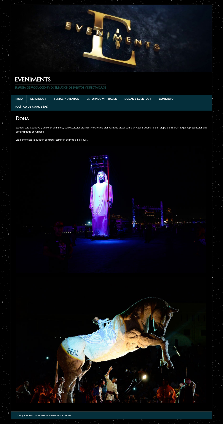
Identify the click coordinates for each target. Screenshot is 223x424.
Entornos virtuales (102, 98)
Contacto (166, 98)
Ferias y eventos (66, 98)
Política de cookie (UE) (31, 106)
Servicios (37, 98)
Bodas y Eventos (137, 98)
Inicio (19, 98)
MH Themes (65, 415)
